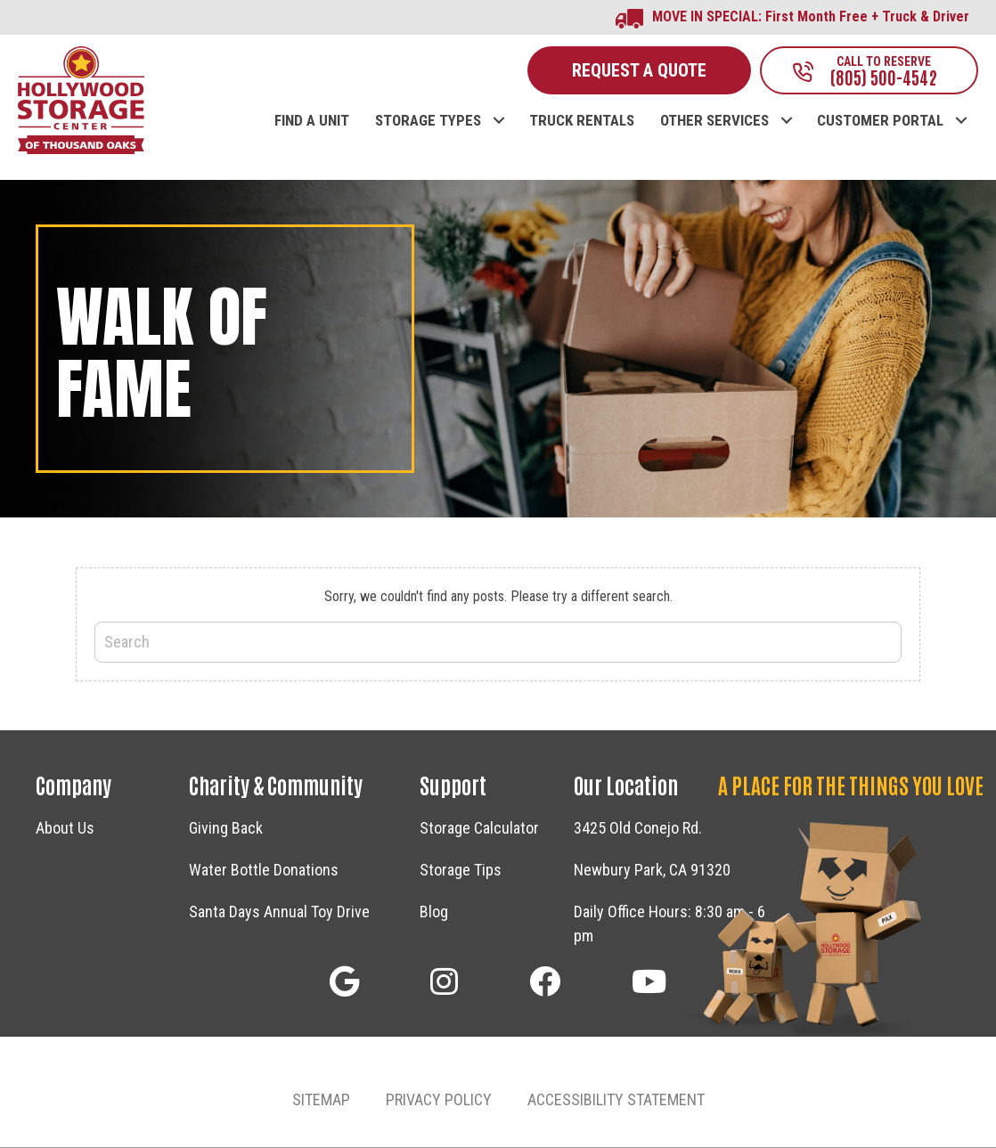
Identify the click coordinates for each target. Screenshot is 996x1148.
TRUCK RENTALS (581, 122)
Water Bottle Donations (264, 871)
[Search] (498, 643)
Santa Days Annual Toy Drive (279, 913)
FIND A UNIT (311, 122)
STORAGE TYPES (428, 122)
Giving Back (226, 829)
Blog (434, 913)
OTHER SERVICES (714, 122)
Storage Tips (461, 871)
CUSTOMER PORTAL (880, 122)
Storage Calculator (479, 829)
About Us (65, 829)
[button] (344, 982)
